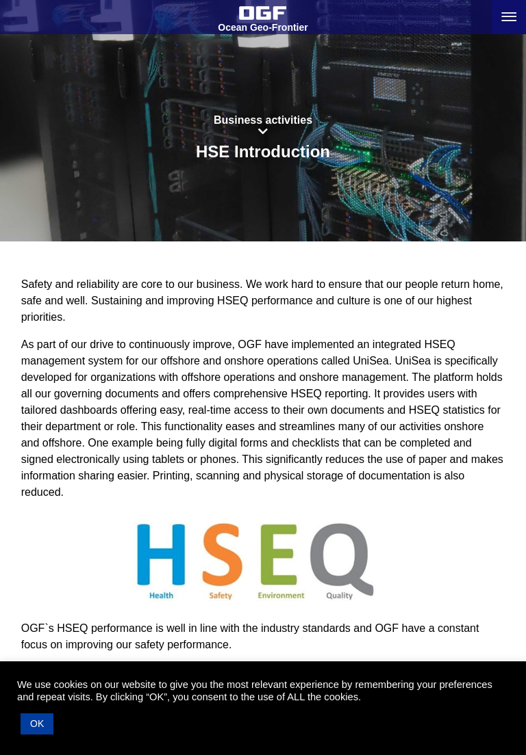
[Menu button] (509, 17)
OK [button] (37, 723)
